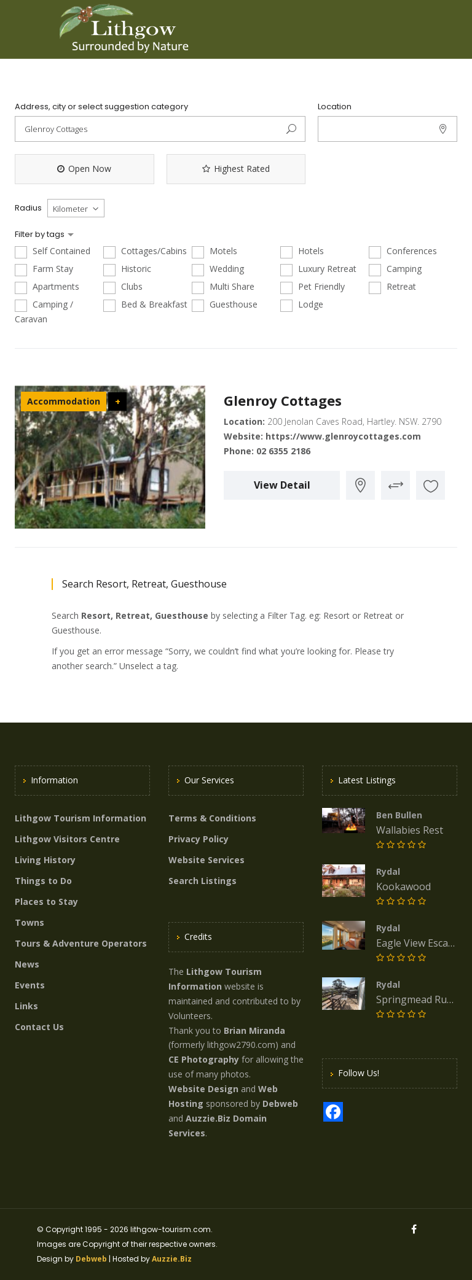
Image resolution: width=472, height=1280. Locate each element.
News (27, 964)
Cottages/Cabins (145, 251)
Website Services (206, 860)
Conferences (403, 251)
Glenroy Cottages (283, 400)
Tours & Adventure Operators (81, 943)
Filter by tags (40, 234)
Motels (214, 251)
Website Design (203, 1089)
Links (26, 1006)
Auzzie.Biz (172, 1259)
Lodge (301, 304)
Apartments (47, 287)
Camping (395, 269)
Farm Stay (44, 269)
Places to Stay (46, 901)
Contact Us (39, 1027)
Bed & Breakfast (145, 304)
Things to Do (43, 880)
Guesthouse (225, 304)
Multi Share (223, 287)
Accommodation (63, 401)
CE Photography (203, 1059)
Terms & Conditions (212, 818)
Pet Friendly (312, 287)
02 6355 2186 (283, 451)
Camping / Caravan (44, 311)
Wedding (218, 269)
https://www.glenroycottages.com (343, 436)
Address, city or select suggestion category (101, 107)
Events (30, 985)
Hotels (302, 251)
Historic (127, 269)
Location (335, 107)
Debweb (91, 1259)
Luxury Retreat (318, 269)
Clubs (123, 287)
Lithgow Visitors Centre (67, 839)
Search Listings (202, 880)
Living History (45, 860)
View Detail (282, 485)
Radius (28, 208)
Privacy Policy (198, 839)
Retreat (392, 287)
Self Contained (52, 251)
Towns (29, 922)
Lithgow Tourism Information (80, 818)
